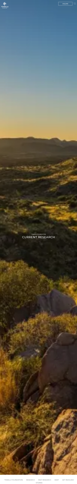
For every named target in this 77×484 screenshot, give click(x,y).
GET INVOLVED (68, 480)
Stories (39, 482)
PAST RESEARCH (44, 480)
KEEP (57, 480)
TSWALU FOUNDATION (13, 480)
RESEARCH (30, 480)
